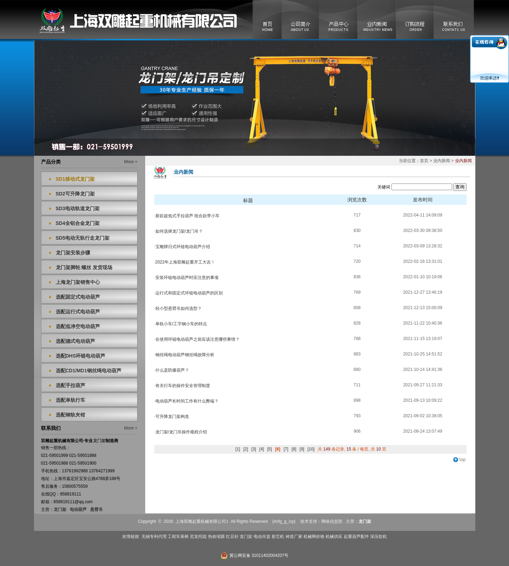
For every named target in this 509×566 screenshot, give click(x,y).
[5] (269, 449)
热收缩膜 (216, 536)
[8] (294, 449)
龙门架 (60, 509)
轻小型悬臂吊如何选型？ (178, 308)
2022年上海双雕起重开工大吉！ (184, 262)
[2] (245, 449)
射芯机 (278, 536)
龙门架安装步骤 (73, 252)
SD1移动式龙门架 (75, 179)
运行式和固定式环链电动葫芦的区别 (188, 293)
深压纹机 (378, 536)
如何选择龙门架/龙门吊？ (178, 231)
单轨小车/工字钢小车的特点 (180, 323)
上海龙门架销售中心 (78, 282)
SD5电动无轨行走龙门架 (82, 238)
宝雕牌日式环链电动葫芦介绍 (182, 246)
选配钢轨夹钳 (70, 415)
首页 (424, 160)
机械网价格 (313, 536)
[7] (285, 449)
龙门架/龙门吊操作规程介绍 (180, 432)
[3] (253, 449)
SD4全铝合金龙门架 (78, 223)
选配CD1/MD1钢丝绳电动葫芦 (88, 370)
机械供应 (334, 536)
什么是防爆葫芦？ (171, 370)
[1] (237, 449)
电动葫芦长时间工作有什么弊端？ (186, 401)
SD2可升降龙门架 (75, 194)
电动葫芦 (78, 509)
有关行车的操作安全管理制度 (182, 385)
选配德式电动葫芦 (75, 341)
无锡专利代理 (154, 536)
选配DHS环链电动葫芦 (81, 356)
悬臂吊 (96, 509)
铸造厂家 (294, 536)
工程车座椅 (178, 536)
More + (131, 161)
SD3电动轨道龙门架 (78, 208)
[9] (302, 449)
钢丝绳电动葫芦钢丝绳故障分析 (184, 354)
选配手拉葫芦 (70, 385)
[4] (261, 449)
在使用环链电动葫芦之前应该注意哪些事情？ (197, 339)
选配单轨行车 (70, 400)
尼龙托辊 (198, 536)
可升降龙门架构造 (171, 416)
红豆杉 (232, 536)
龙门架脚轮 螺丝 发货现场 (84, 267)
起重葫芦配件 (356, 536)
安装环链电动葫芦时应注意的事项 (186, 277)
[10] (311, 449)
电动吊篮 (262, 536)
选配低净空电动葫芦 (78, 326)
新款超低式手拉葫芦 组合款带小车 (187, 215)
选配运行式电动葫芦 (78, 311)
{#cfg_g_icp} (283, 521)
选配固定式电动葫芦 (78, 297)
